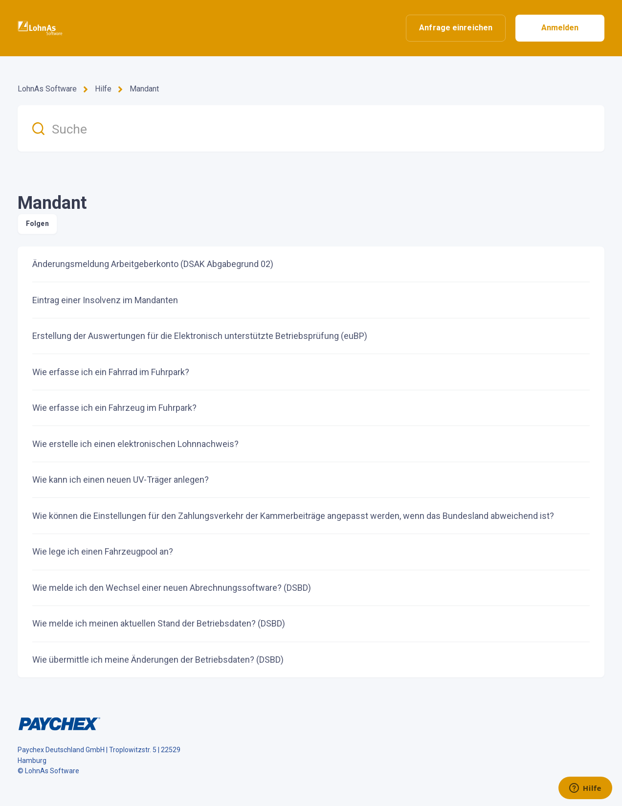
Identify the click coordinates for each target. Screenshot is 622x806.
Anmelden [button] (560, 27)
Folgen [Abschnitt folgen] (37, 223)
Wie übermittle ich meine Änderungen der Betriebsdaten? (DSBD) (158, 659)
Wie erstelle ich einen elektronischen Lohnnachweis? (135, 444)
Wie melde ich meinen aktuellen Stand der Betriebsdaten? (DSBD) (158, 623)
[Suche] (311, 128)
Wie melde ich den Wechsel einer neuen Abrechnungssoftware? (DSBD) (171, 587)
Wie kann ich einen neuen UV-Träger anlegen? (120, 479)
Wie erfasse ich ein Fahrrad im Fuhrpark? (110, 372)
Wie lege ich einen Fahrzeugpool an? (102, 551)
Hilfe (103, 88)
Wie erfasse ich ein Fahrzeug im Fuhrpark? (114, 408)
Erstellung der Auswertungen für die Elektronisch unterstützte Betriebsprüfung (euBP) (199, 336)
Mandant (144, 88)
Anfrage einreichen (455, 27)
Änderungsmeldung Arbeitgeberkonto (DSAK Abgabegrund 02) (152, 264)
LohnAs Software (47, 88)
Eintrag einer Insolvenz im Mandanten (105, 300)
